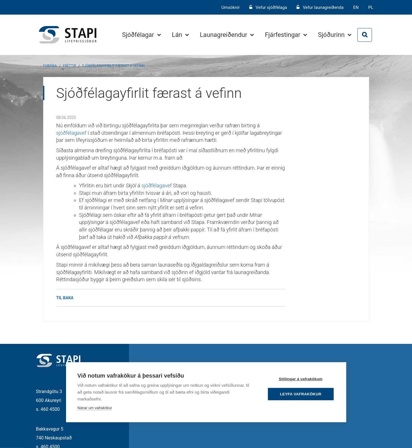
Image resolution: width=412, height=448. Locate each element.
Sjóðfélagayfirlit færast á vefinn (113, 66)
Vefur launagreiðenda (323, 7)
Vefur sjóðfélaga (271, 7)
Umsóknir (231, 7)
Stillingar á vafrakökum (301, 379)
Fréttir (69, 66)
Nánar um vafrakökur (94, 408)
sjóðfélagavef (71, 133)
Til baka (64, 298)
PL (370, 7)
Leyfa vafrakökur (300, 394)
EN (356, 7)
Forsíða (50, 66)
